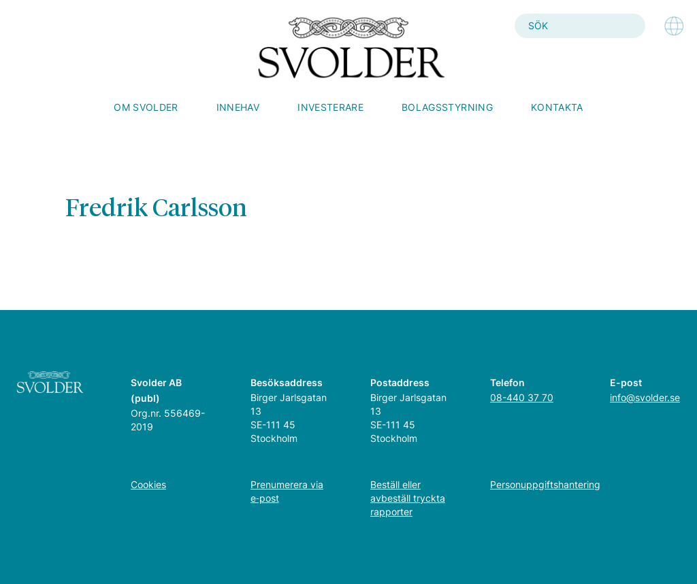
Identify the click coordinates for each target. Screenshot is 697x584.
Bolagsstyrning (447, 107)
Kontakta (557, 107)
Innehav (237, 107)
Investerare (330, 107)
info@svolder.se (645, 397)
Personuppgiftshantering (545, 484)
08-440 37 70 (521, 397)
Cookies (148, 484)
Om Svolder (146, 107)
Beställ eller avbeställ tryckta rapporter (407, 498)
